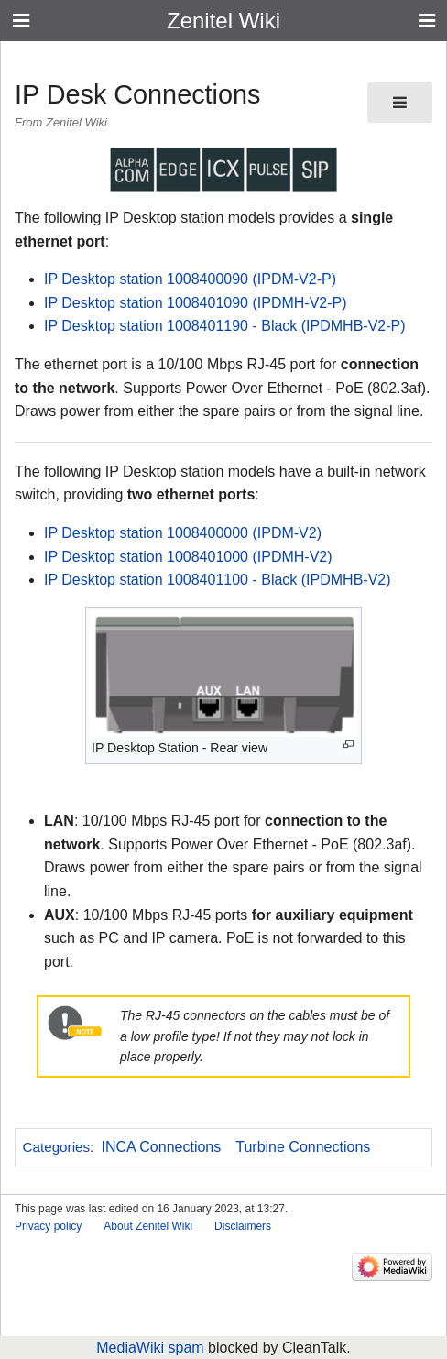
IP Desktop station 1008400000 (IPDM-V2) (183, 533)
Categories (56, 1147)
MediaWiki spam (149, 1347)
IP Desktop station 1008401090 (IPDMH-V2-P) (195, 303)
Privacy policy (48, 1226)
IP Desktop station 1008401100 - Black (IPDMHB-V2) (217, 579)
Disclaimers (242, 1226)
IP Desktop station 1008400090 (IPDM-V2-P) (190, 279)
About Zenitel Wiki (148, 1226)
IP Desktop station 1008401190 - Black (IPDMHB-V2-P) (225, 326)
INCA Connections (162, 1147)
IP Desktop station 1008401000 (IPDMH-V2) (188, 556)
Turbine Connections (302, 1147)
